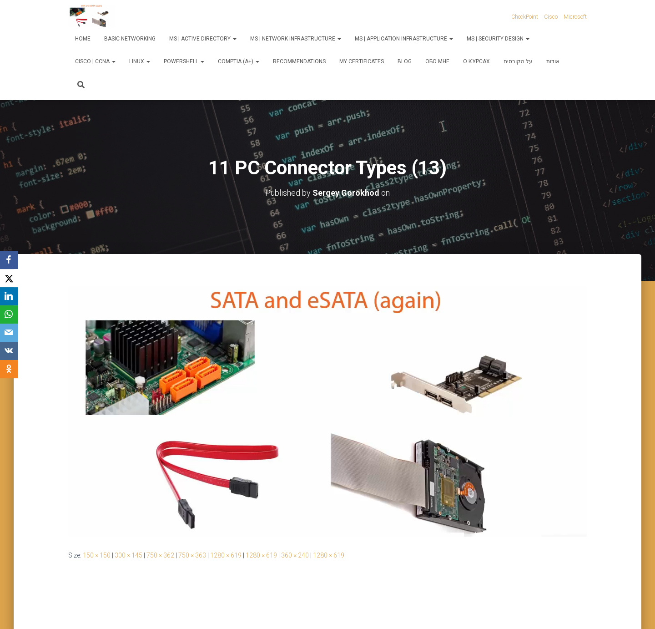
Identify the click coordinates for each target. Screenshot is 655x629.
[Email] (9, 333)
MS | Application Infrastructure (404, 39)
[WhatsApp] (9, 314)
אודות (552, 61)
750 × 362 (160, 555)
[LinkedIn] (9, 296)
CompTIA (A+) (238, 61)
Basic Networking (130, 39)
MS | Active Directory (203, 39)
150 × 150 (97, 555)
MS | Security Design (498, 39)
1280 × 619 (226, 555)
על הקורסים (518, 61)
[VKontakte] (9, 351)
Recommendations (299, 61)
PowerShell (184, 61)
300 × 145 (128, 555)
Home (83, 39)
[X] (9, 278)
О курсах (476, 61)
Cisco (551, 17)
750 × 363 (192, 555)
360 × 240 (295, 555)
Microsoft (575, 17)
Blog (405, 61)
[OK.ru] (9, 369)
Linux (139, 61)
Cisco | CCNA (95, 61)
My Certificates (361, 61)
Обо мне (437, 61)
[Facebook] (9, 260)
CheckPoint (524, 17)
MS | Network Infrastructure (295, 39)
